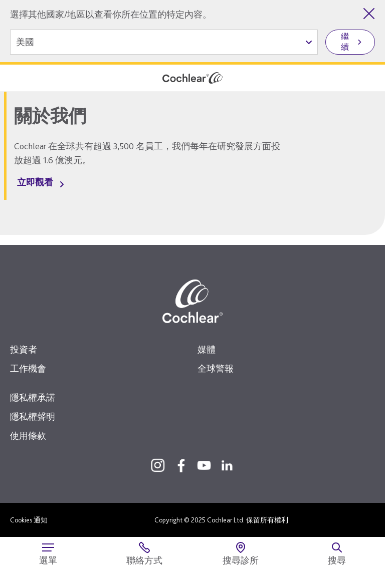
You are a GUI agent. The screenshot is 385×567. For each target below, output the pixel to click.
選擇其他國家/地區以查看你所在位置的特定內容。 (111, 14)
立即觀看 (35, 182)
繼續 (345, 42)
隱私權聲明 (32, 416)
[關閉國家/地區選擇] (369, 14)
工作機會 (28, 368)
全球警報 (216, 368)
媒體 (207, 349)
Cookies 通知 (29, 520)
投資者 (23, 349)
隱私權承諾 (32, 397)
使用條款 (28, 435)
